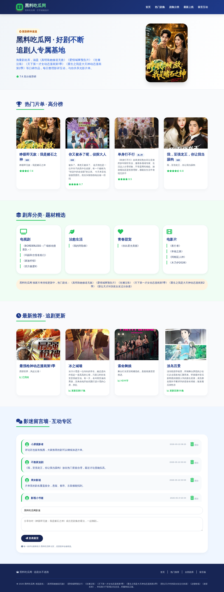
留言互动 (203, 7)
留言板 (202, 572)
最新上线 (189, 7)
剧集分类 (174, 7)
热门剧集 (160, 7)
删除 (194, 444)
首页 (148, 7)
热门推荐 (174, 572)
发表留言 (32, 538)
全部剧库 (189, 572)
